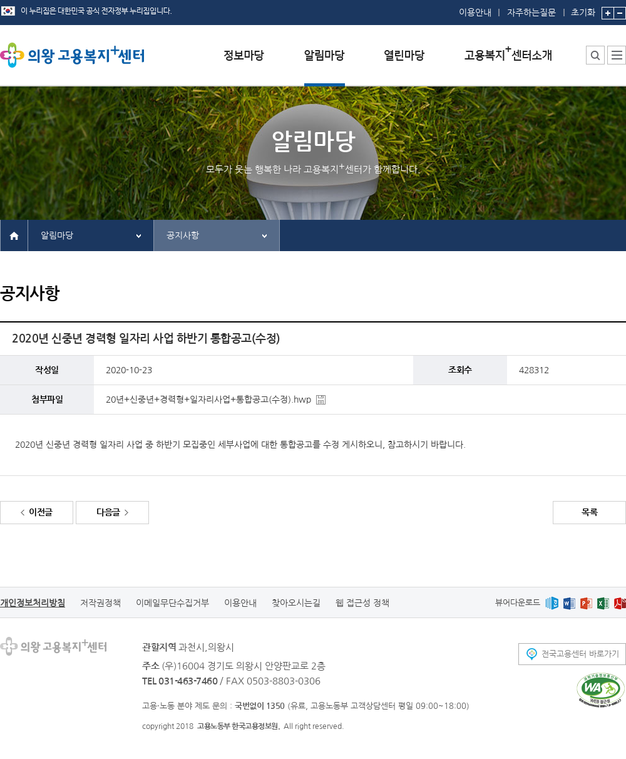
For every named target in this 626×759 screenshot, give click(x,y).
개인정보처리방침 (32, 603)
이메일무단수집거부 (172, 603)
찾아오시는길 (296, 603)
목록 (589, 512)
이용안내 (475, 12)
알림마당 (57, 235)
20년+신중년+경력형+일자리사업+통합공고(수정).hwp (208, 399)
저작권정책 (100, 603)
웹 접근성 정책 (362, 603)
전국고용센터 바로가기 (580, 654)
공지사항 (183, 235)
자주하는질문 (531, 12)
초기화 (583, 8)
